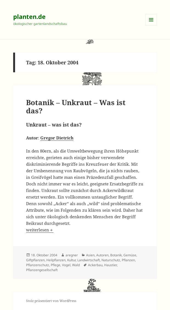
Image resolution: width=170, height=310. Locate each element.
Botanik (116, 255)
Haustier (110, 265)
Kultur (71, 260)
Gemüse (129, 255)
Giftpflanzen (35, 260)
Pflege (55, 265)
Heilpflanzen (56, 260)
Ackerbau (95, 265)
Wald (76, 265)
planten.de (29, 16)
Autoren (102, 255)
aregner (72, 255)
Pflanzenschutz (37, 265)
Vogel (66, 265)
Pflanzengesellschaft (42, 270)
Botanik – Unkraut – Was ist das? (76, 106)
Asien (90, 255)
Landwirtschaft (88, 260)
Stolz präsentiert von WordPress (51, 300)
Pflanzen (128, 260)
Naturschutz (110, 260)
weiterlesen (39, 229)
